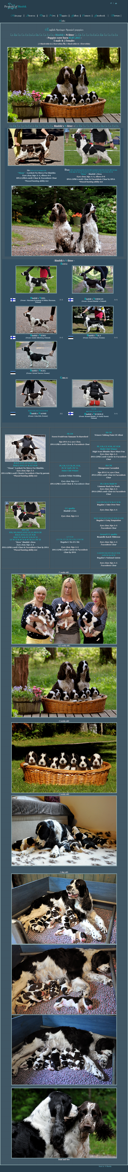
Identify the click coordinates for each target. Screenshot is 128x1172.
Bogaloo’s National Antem (108, 557)
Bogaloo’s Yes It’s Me (70, 542)
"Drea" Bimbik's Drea (25, 543)
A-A (61, 337)
